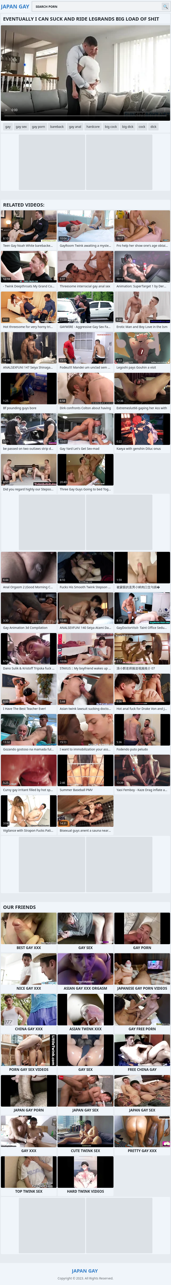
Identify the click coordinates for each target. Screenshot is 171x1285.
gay (8, 126)
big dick (127, 126)
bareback (57, 126)
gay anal (75, 126)
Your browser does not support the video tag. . (85, 73)
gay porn (38, 126)
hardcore (93, 126)
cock (142, 126)
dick (153, 126)
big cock (111, 126)
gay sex (21, 126)
